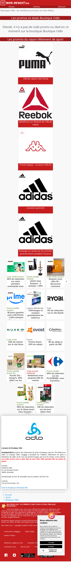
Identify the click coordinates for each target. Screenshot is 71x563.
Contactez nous (10, 547)
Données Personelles (36, 543)
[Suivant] (66, 281)
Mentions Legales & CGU (13, 543)
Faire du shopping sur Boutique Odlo (15, 488)
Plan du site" (25, 547)
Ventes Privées (9, 535)
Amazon (12, 7)
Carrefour (36, 7)
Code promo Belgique (12, 531)
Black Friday (29, 531)
